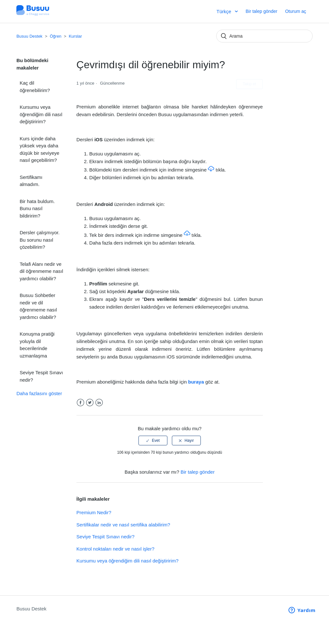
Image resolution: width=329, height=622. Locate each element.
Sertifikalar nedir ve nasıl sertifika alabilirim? (123, 524)
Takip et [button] (249, 84)
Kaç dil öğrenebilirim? (35, 86)
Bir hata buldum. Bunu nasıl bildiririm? (37, 208)
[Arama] (264, 36)
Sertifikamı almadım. (31, 180)
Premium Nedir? (93, 512)
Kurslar (75, 36)
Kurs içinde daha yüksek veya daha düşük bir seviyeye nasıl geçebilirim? (39, 149)
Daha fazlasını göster (39, 393)
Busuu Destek (29, 36)
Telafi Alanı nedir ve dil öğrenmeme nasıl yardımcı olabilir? (41, 271)
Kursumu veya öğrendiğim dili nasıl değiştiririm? (41, 114)
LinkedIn (99, 403)
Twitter (90, 403)
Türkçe (225, 11)
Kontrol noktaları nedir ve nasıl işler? (115, 549)
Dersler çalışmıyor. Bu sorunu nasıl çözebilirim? (39, 240)
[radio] (152, 440)
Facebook (80, 403)
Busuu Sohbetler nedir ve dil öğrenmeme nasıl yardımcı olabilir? (38, 306)
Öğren (56, 36)
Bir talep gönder (261, 11)
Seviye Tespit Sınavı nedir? (41, 376)
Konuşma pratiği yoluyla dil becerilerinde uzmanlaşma (37, 344)
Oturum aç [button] (295, 11)
